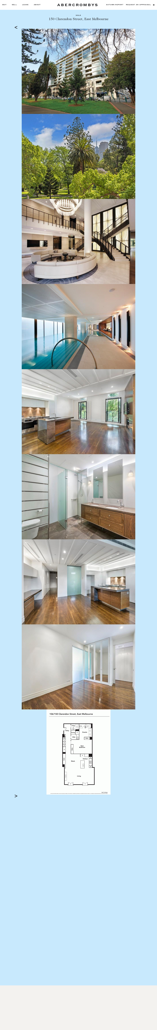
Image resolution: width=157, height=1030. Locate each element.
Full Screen (129, 792)
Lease (25, 5)
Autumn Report (115, 5)
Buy (4, 5)
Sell (14, 5)
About (37, 5)
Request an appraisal (138, 5)
